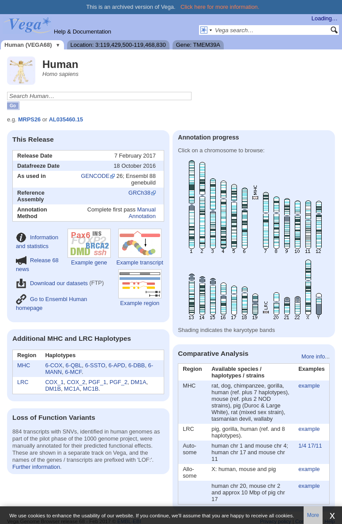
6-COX (53, 365)
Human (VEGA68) (28, 44)
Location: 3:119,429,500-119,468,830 (118, 44)
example (308, 385)
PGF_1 (98, 382)
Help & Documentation (82, 31)
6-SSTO (95, 365)
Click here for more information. (219, 7)
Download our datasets (52, 283)
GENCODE (95, 176)
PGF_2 (118, 382)
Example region (140, 287)
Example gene (89, 247)
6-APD (117, 365)
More (313, 515)
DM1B (53, 388)
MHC (23, 365)
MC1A (72, 388)
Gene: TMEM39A (198, 44)
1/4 (302, 445)
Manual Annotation (142, 212)
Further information (36, 467)
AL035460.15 (66, 119)
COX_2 (76, 382)
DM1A (139, 382)
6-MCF (73, 372)
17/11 (315, 445)
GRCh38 (139, 192)
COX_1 (54, 382)
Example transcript (140, 247)
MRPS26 (29, 119)
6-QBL (74, 365)
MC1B (91, 388)
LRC (23, 382)
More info (313, 356)
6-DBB (136, 365)
